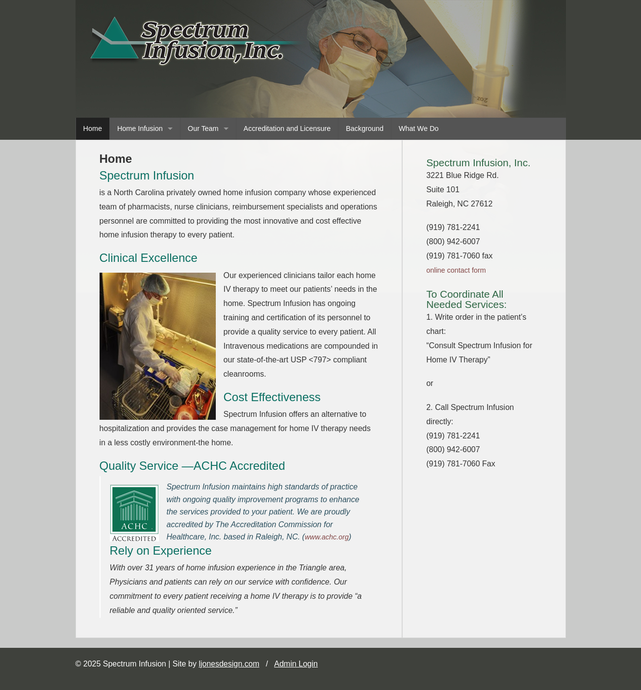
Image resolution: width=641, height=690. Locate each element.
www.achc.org (327, 537)
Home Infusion (140, 128)
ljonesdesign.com (229, 664)
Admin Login (296, 664)
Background (365, 128)
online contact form (456, 270)
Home (92, 128)
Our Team (203, 128)
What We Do (418, 128)
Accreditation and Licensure (287, 128)
